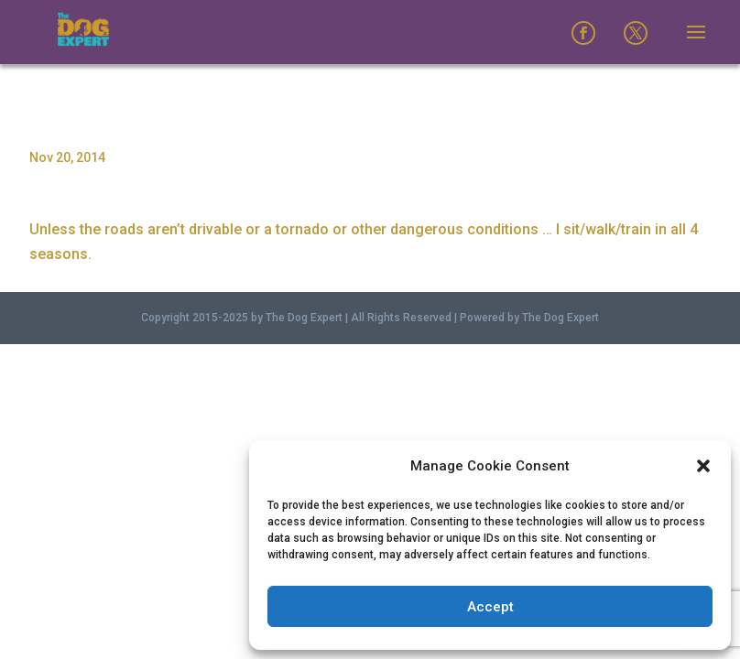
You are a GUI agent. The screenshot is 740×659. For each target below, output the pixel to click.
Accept (490, 607)
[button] (703, 466)
